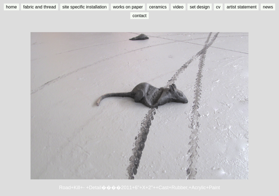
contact (139, 15)
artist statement (241, 7)
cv (218, 7)
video (178, 7)
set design (200, 7)
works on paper (128, 7)
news (268, 7)
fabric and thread (39, 7)
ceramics (157, 7)
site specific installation (84, 7)
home (11, 7)
